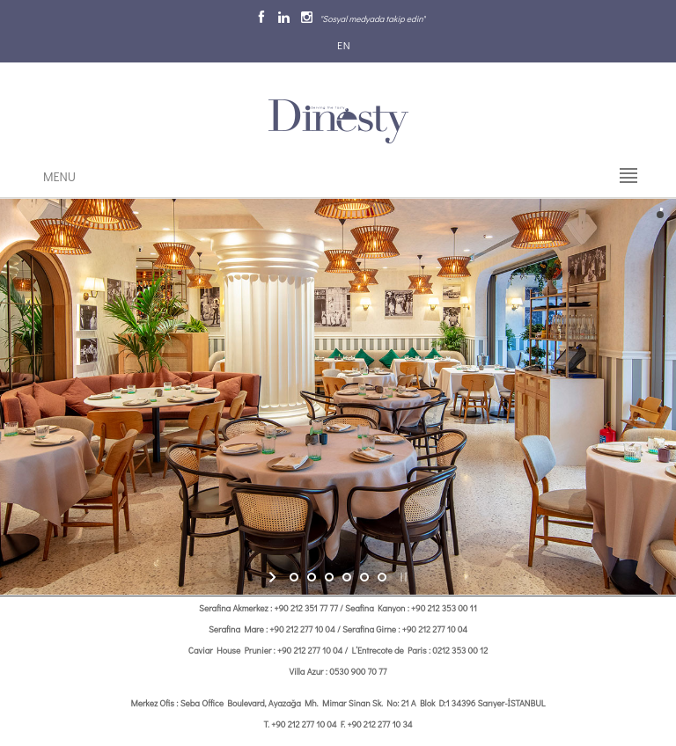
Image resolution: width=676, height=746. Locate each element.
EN (342, 45)
